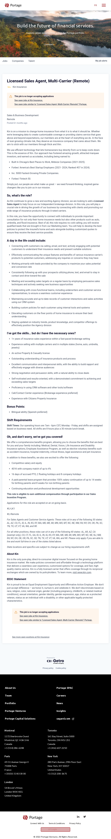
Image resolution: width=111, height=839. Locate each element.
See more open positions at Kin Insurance (30, 637)
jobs (4, 61)
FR (95, 5)
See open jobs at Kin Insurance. (28, 100)
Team (8, 695)
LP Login (55, 830)
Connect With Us (37, 823)
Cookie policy (61, 668)
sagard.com (65, 718)
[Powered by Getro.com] (55, 660)
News (60, 703)
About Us (10, 688)
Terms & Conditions (57, 823)
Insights (61, 711)
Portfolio (10, 703)
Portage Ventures (15, 711)
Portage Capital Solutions (20, 718)
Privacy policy (48, 668)
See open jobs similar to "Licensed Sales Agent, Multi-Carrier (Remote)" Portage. (50, 104)
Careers (61, 695)
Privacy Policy (75, 823)
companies (18, 61)
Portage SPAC (65, 688)
